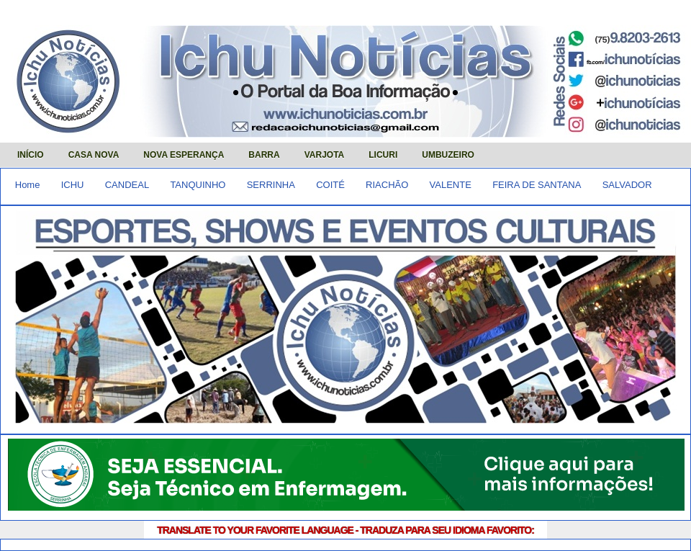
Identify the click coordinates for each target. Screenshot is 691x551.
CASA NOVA (93, 155)
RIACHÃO (387, 184)
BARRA (263, 155)
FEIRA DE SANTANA (536, 184)
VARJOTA (324, 155)
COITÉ (330, 184)
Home (27, 184)
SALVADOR (627, 184)
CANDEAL (127, 184)
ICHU (72, 184)
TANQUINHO (197, 184)
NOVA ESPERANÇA (183, 155)
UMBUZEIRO (448, 155)
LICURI (383, 155)
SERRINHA (271, 184)
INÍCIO (30, 155)
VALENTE (450, 184)
